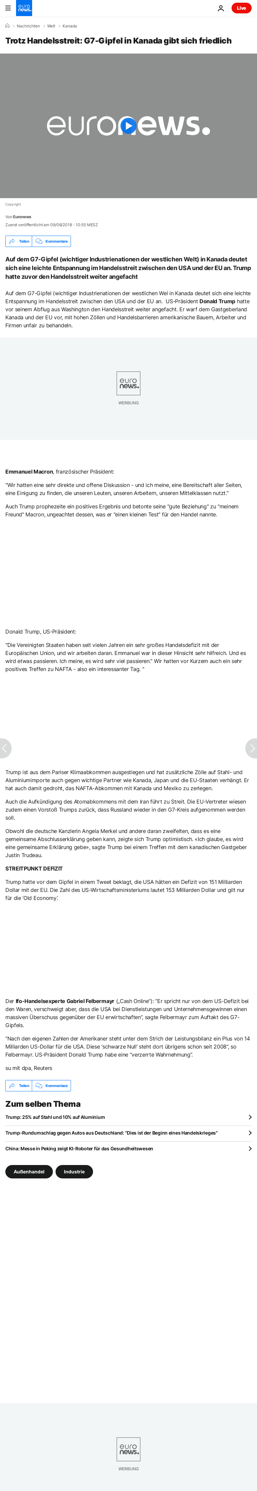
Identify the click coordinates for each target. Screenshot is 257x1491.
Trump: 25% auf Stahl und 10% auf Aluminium (55, 1117)
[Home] (7, 25)
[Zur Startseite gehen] (24, 8)
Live (241, 8)
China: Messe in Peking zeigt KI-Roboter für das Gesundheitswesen (79, 1148)
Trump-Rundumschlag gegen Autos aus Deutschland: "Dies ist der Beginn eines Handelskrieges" (111, 1133)
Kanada (70, 26)
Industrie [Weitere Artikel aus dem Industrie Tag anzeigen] (74, 1171)
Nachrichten (28, 26)
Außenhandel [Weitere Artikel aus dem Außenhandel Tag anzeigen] (29, 1171)
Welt (51, 26)
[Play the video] (128, 126)
